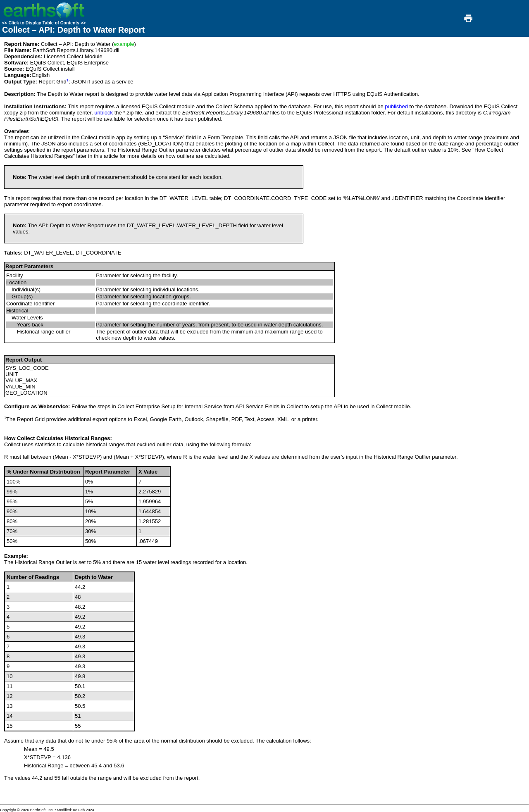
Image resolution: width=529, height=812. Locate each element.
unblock (103, 113)
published (396, 106)
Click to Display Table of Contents (43, 22)
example (124, 44)
